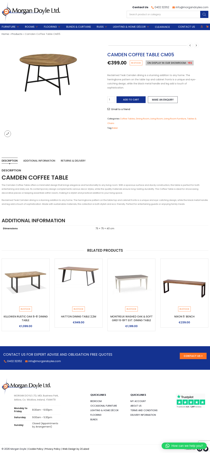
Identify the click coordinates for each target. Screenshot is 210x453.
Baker (115, 128)
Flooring (52, 27)
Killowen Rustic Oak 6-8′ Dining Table (26, 318)
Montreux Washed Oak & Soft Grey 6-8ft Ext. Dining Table (131, 318)
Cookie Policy (35, 449)
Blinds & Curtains (78, 27)
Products (16, 34)
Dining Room (142, 118)
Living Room (156, 118)
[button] (184, 446)
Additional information (39, 160)
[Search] (204, 14)
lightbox (7, 134)
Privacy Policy (52, 449)
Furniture (10, 27)
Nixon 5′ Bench (184, 316)
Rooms (31, 27)
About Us (136, 405)
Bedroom (96, 401)
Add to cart (131, 99)
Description (10, 160)
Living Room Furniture (175, 118)
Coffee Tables (127, 118)
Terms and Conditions (144, 410)
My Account (138, 401)
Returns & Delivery (73, 160)
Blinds (94, 419)
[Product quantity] (111, 99)
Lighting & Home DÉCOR (131, 27)
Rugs (102, 27)
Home (5, 34)
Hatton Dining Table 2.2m (78, 316)
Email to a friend (120, 109)
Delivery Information (143, 415)
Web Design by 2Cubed (75, 449)
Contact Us (186, 27)
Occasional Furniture (103, 405)
